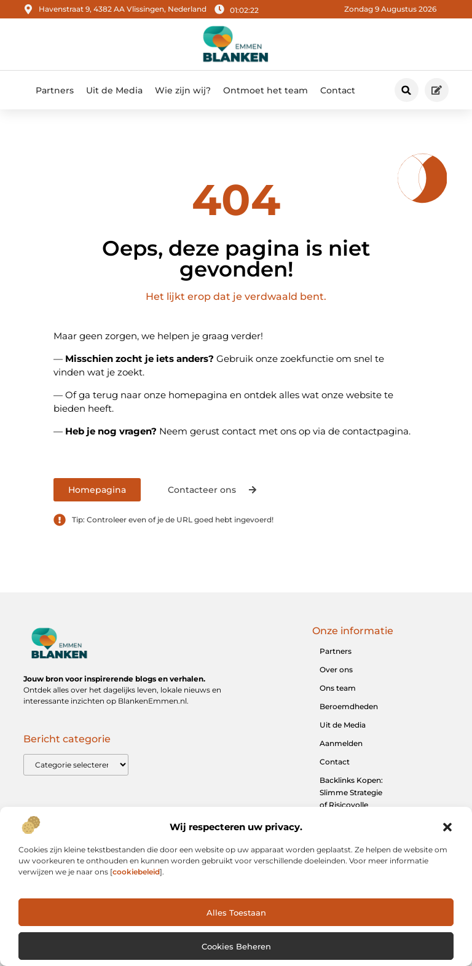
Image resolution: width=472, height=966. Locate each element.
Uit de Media (114, 90)
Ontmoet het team (265, 90)
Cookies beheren (236, 946)
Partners (55, 90)
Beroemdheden (349, 706)
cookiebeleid (136, 871)
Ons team (338, 688)
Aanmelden (341, 743)
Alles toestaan (236, 912)
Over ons (336, 669)
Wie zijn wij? (183, 90)
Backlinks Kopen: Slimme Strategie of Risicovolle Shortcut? (351, 799)
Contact (337, 90)
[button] (447, 827)
